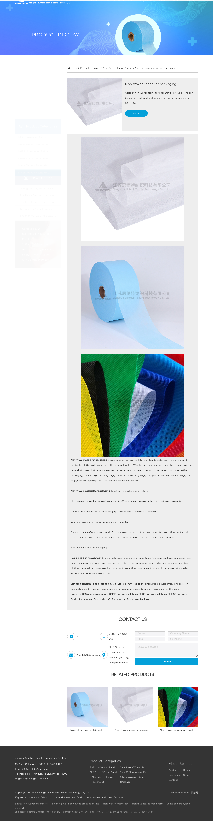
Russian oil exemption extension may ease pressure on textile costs (60, 199)
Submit (166, 661)
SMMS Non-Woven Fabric (33, 92)
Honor (132, 6)
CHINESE (190, 6)
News (161, 6)
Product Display (89, 68)
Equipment (147, 6)
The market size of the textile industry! (43, 212)
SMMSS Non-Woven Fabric (34, 106)
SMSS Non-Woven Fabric (33, 99)
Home (93, 6)
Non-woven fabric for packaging (157, 68)
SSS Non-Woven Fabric (32, 85)
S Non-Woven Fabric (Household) (34, 113)
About (106, 6)
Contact (175, 6)
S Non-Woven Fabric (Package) (34, 120)
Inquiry (136, 113)
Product (119, 6)
